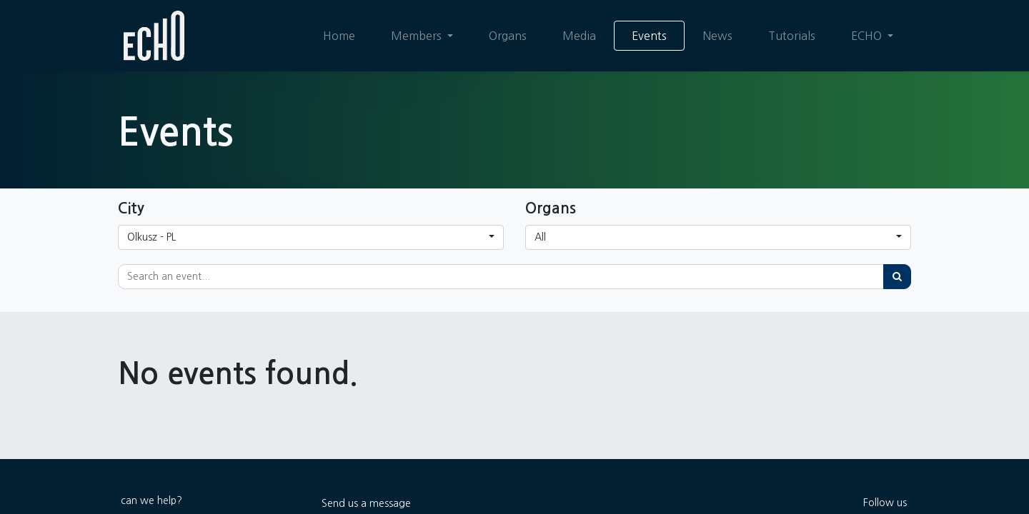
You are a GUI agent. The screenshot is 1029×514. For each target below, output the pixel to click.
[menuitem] (339, 36)
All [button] (540, 237)
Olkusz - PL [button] (151, 237)
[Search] (897, 276)
